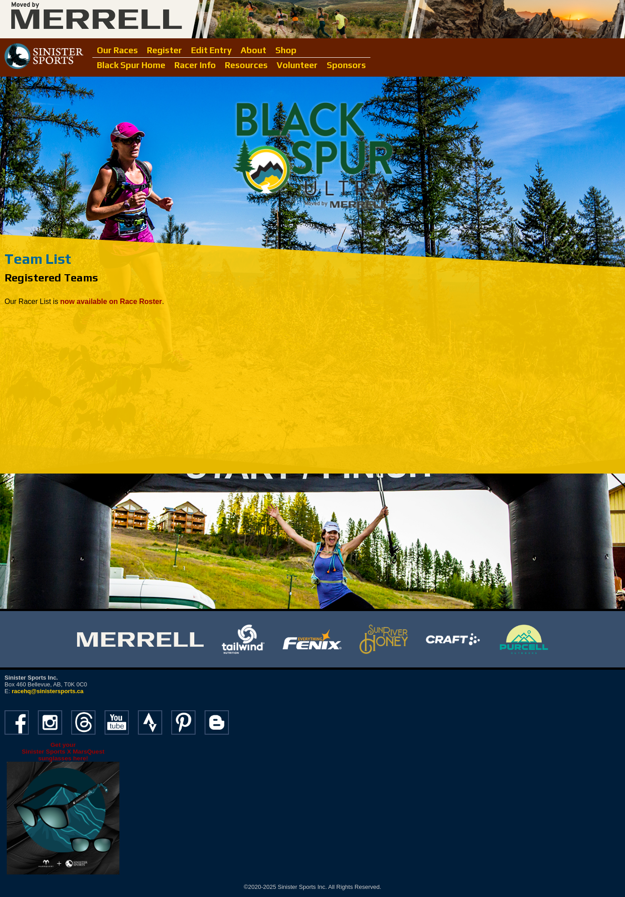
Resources (246, 65)
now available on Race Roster (111, 301)
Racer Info (195, 65)
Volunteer (297, 65)
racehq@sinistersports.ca (47, 691)
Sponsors (346, 65)
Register (164, 50)
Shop (286, 50)
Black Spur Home (131, 65)
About (253, 50)
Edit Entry (211, 50)
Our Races (117, 50)
